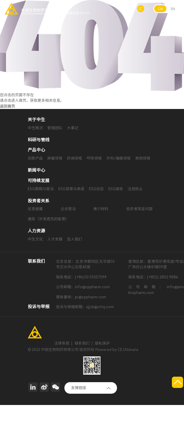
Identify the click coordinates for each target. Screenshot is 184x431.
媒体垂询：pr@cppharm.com (81, 297)
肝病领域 (74, 158)
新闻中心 (36, 170)
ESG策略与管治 (41, 189)
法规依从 (135, 189)
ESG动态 (96, 189)
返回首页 (7, 106)
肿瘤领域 (54, 158)
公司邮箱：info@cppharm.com (83, 287)
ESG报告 (115, 189)
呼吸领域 (94, 158)
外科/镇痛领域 (118, 158)
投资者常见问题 (139, 209)
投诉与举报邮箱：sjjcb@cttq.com (85, 307)
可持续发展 (38, 180)
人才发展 (54, 239)
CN (160, 8)
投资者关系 (38, 201)
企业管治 (68, 209)
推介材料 (100, 209)
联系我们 (82, 343)
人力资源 (36, 231)
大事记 (72, 128)
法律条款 (61, 343)
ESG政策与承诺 (71, 189)
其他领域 (142, 158)
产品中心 (36, 150)
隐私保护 (102, 343)
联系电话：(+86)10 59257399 (81, 277)
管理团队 (54, 128)
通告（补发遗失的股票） (48, 219)
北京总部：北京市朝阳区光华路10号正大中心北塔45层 (85, 264)
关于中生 (36, 119)
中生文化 (35, 239)
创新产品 (35, 158)
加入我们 (74, 239)
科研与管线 (38, 140)
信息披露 (35, 209)
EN (173, 8)
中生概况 (35, 128)
